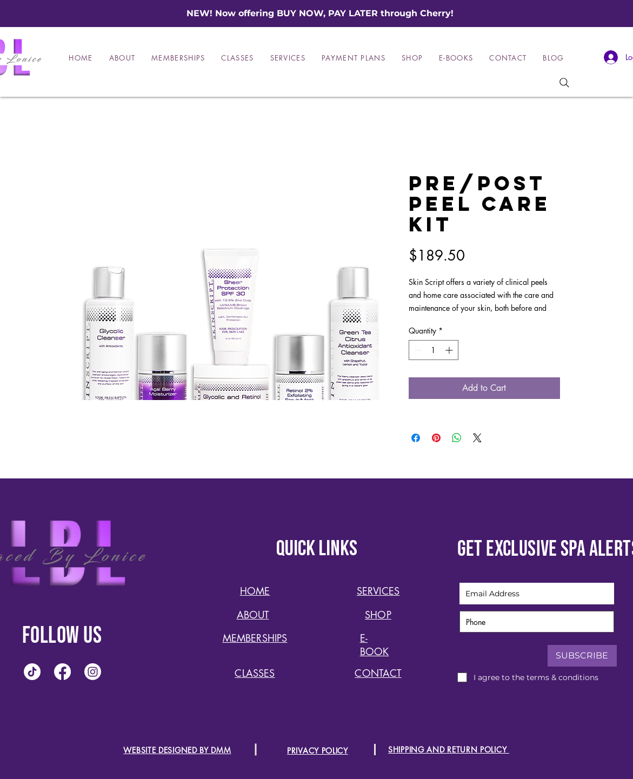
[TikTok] (32, 671)
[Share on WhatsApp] (456, 437)
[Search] (564, 82)
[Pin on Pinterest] (436, 437)
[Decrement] (417, 350)
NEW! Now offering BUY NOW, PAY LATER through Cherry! (320, 13)
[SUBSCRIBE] (582, 656)
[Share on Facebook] (415, 437)
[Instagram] (92, 671)
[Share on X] (477, 437)
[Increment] (450, 350)
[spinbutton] (433, 350)
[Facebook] (62, 671)
